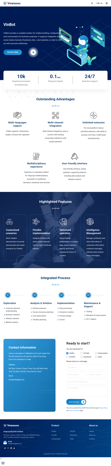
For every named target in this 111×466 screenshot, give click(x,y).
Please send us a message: (76, 361)
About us (93, 425)
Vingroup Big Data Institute (13, 432)
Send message (77, 402)
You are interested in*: (74, 349)
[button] (33, 52)
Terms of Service (74, 410)
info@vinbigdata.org (16, 380)
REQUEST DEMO (12, 52)
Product (55, 425)
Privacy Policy (103, 408)
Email (10, 441)
